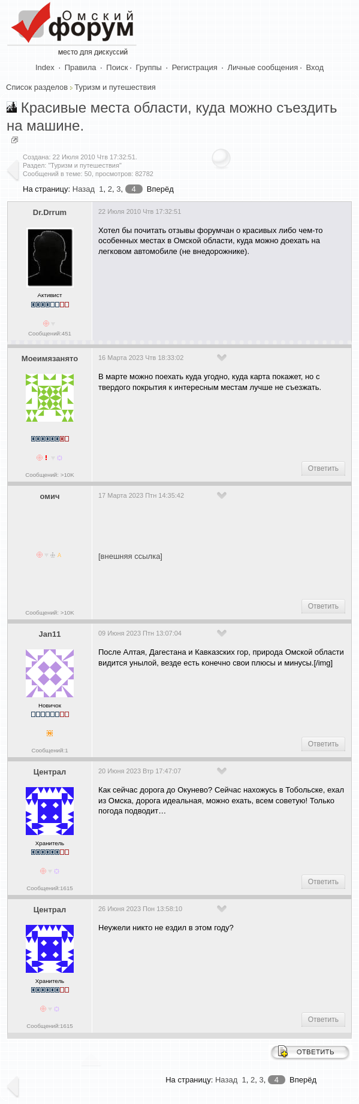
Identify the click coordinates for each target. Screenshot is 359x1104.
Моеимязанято (50, 358)
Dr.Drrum (50, 212)
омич (50, 496)
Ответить (323, 468)
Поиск (117, 67)
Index (45, 67)
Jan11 (50, 634)
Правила (80, 67)
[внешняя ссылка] (130, 556)
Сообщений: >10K (49, 474)
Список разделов (37, 87)
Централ (50, 771)
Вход (315, 67)
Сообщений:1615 (49, 888)
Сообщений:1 (49, 750)
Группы (149, 67)
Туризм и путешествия (114, 87)
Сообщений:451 (49, 333)
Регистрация (195, 67)
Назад (84, 188)
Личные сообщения (263, 67)
